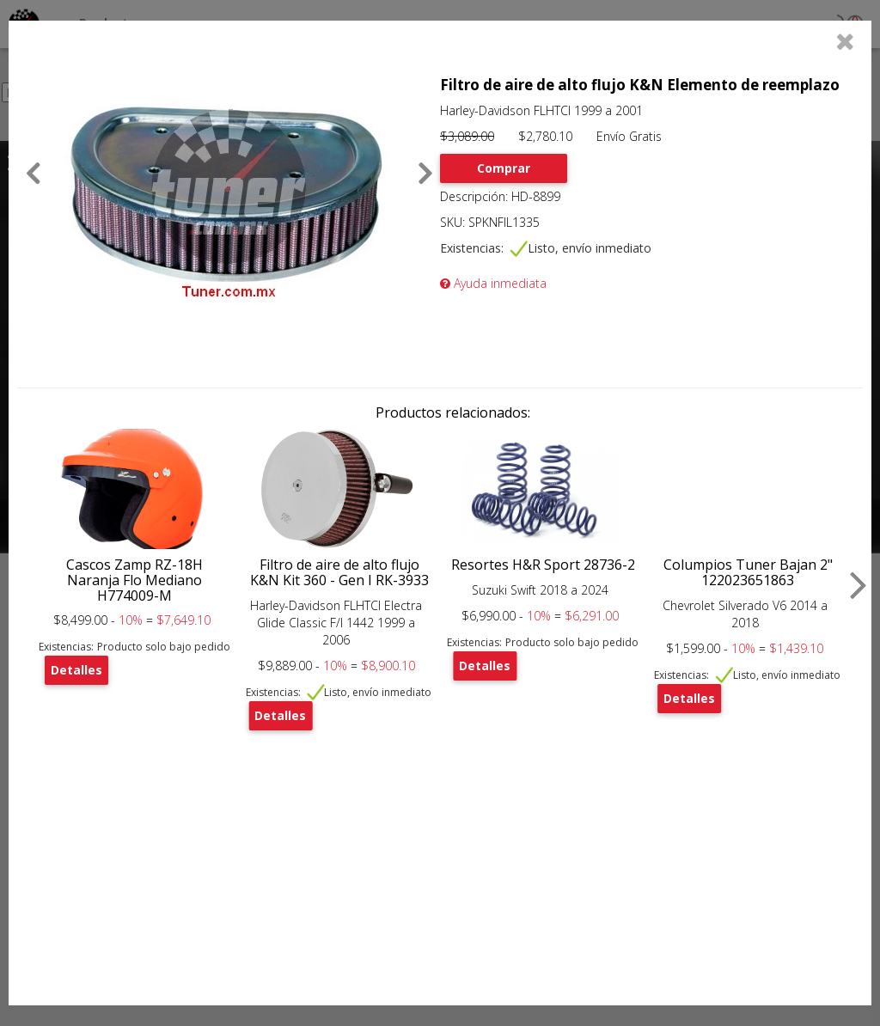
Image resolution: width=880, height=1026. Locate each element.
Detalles (76, 670)
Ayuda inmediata (493, 283)
